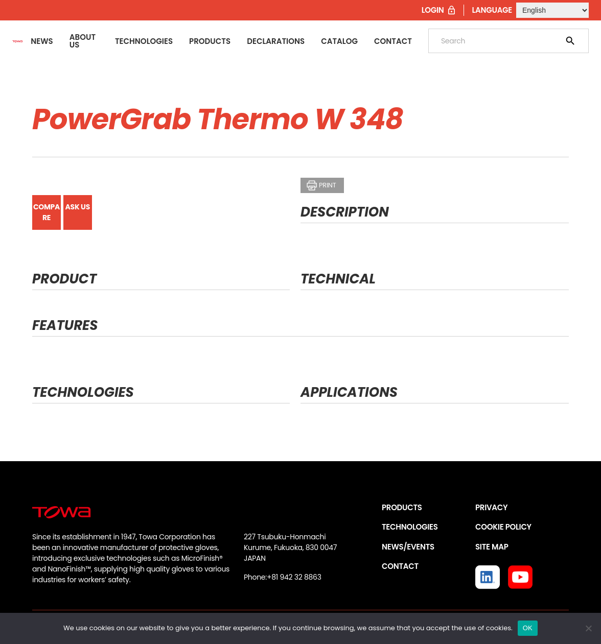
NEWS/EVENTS (408, 546)
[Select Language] (552, 10)
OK (528, 628)
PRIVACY (491, 507)
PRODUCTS (402, 507)
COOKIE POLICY (503, 526)
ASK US (77, 207)
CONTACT (400, 566)
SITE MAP (491, 546)
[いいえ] (588, 628)
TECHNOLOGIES (410, 526)
